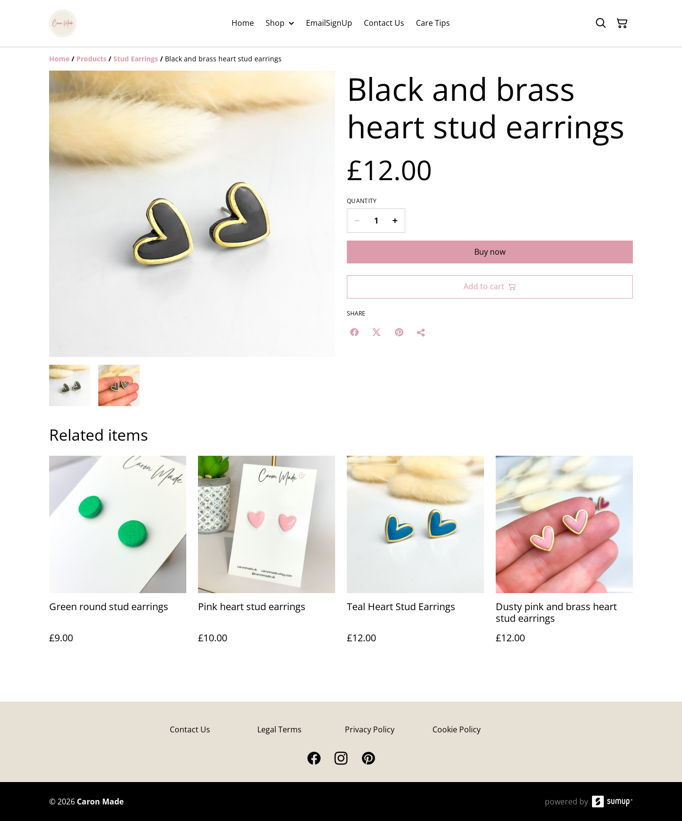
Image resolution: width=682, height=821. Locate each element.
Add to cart (490, 286)
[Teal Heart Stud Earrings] (415, 559)
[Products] (91, 58)
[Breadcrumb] (341, 59)
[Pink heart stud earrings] (266, 559)
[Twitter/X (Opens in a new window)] (376, 332)
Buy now (489, 251)
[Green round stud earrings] (117, 559)
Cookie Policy (456, 729)
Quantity (362, 201)
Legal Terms (279, 729)
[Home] (59, 58)
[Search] (600, 23)
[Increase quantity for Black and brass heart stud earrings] (395, 220)
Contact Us (190, 729)
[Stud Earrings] (135, 58)
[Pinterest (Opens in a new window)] (399, 332)
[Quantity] (376, 220)
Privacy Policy (370, 729)
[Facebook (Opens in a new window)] (354, 332)
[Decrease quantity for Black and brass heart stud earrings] (357, 220)
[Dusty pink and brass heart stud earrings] (564, 559)
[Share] (421, 332)
